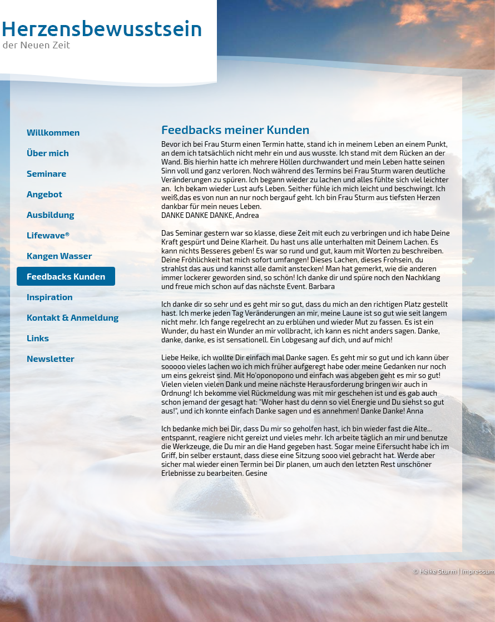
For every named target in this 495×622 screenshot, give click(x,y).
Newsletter (51, 358)
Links (38, 337)
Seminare (46, 173)
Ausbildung (51, 214)
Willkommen (53, 132)
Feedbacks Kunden (66, 276)
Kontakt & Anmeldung (72, 317)
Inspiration (50, 296)
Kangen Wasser (59, 255)
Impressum (478, 571)
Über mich (48, 152)
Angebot (44, 193)
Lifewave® (48, 235)
